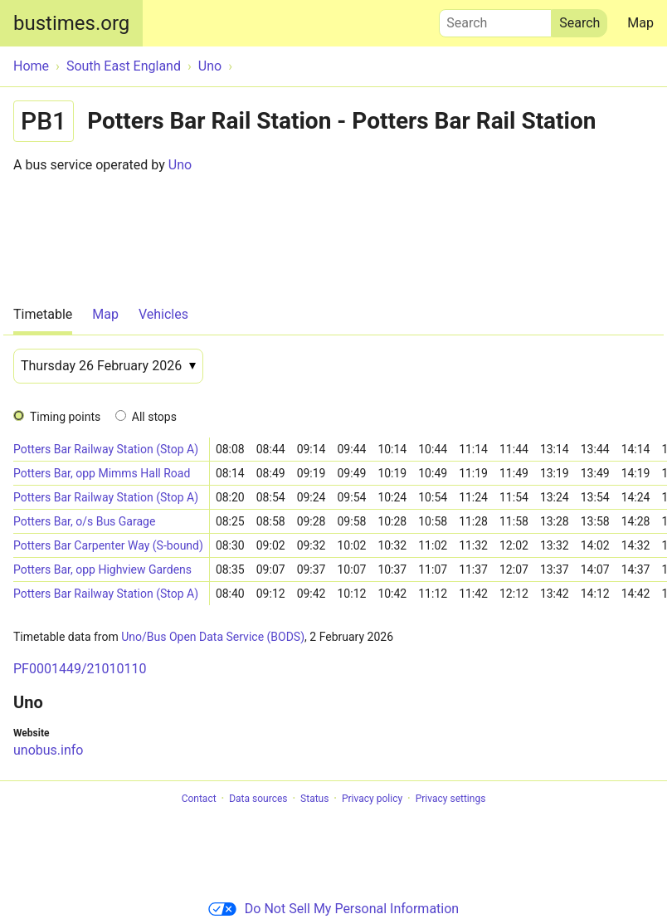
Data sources (258, 798)
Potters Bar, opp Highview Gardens (102, 569)
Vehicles (163, 314)
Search (495, 19)
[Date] (108, 366)
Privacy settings (451, 798)
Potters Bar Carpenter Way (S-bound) (108, 545)
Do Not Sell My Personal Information (333, 909)
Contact (199, 798)
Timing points (65, 416)
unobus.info (48, 750)
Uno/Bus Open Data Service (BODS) (212, 636)
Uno (180, 165)
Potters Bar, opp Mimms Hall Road (101, 473)
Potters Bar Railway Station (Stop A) (105, 449)
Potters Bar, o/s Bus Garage (84, 521)
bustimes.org (71, 23)
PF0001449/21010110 (79, 669)
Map (640, 23)
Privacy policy (372, 798)
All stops (154, 416)
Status (314, 798)
